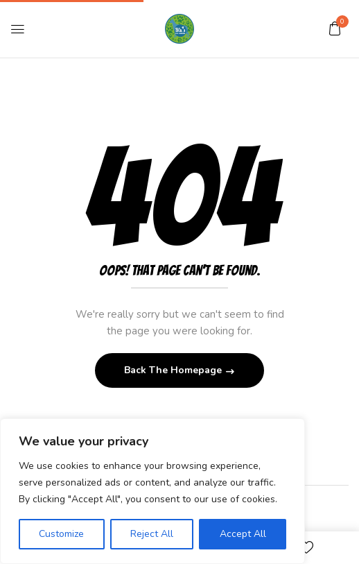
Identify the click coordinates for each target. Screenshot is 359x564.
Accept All (243, 533)
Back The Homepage (174, 370)
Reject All (151, 533)
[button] (335, 28)
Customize (61, 533)
